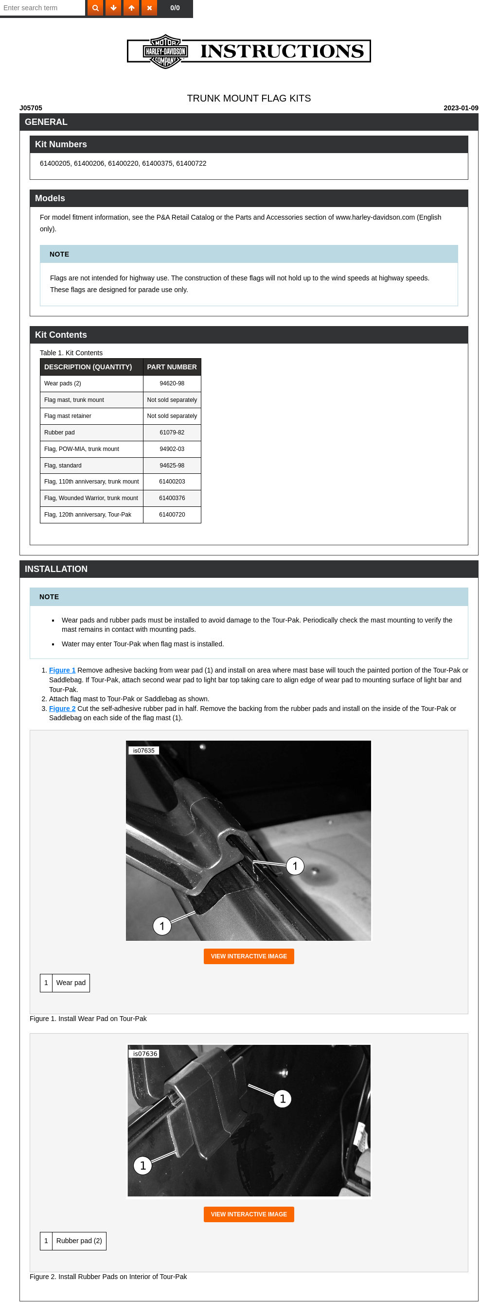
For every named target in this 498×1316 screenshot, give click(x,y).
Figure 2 (62, 708)
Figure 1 (62, 670)
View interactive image (249, 956)
